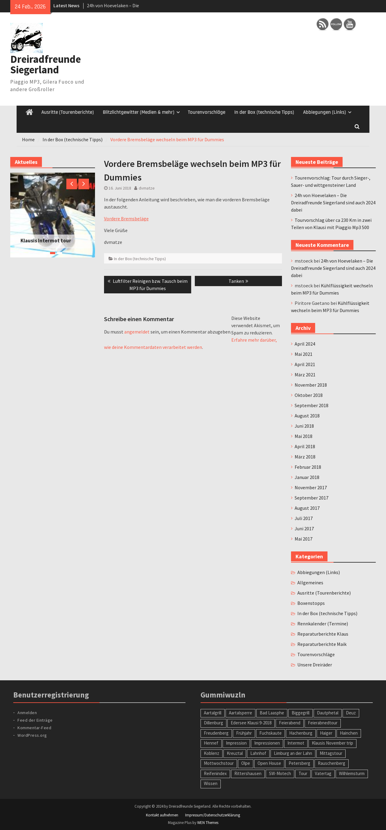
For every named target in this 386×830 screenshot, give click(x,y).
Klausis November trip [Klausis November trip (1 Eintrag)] (332, 743)
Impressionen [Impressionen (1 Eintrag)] (267, 743)
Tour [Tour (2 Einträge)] (303, 773)
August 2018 (307, 416)
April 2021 (305, 364)
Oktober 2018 (309, 395)
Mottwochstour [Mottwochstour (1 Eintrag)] (219, 763)
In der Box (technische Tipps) (264, 112)
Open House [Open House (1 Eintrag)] (269, 763)
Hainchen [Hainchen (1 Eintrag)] (349, 733)
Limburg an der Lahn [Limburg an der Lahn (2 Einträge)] (293, 753)
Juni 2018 (304, 426)
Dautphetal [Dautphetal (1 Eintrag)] (327, 713)
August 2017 (307, 508)
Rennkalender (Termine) (322, 624)
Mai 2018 (303, 436)
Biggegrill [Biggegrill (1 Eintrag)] (300, 713)
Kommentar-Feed (34, 727)
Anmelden (27, 712)
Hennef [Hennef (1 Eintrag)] (211, 743)
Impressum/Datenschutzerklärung (212, 815)
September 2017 (311, 498)
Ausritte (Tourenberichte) (67, 112)
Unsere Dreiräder (314, 665)
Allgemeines (310, 582)
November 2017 (311, 487)
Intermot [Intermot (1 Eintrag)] (295, 743)
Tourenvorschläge (206, 112)
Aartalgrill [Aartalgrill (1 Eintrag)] (212, 713)
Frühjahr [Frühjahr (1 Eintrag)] (244, 733)
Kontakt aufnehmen (162, 815)
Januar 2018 (307, 477)
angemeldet (137, 332)
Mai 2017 (303, 539)
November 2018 (311, 385)
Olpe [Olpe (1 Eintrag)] (245, 763)
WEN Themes (207, 822)
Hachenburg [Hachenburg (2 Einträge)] (300, 733)
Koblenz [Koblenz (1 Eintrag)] (211, 753)
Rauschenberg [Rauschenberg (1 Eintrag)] (331, 763)
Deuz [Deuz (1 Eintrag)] (351, 713)
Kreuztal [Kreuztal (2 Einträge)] (235, 753)
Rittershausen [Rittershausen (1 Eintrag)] (247, 773)
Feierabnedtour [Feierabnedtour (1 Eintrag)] (322, 723)
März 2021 (305, 375)
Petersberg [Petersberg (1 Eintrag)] (299, 763)
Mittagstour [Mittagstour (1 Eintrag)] (331, 753)
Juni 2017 (304, 528)
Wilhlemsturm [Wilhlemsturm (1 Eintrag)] (352, 773)
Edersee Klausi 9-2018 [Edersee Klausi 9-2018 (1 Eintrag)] (251, 723)
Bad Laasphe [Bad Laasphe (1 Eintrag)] (272, 713)
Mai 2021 (303, 354)
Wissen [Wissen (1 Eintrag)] (210, 783)
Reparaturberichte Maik (321, 644)
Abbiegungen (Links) (324, 112)
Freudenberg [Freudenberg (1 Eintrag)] (216, 733)
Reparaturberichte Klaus (322, 634)
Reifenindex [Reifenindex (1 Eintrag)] (215, 773)
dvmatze (147, 188)
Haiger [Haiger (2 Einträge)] (326, 733)
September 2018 (311, 405)
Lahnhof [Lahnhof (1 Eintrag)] (258, 753)
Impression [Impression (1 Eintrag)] (236, 743)
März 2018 (305, 457)
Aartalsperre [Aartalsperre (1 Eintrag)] (240, 713)
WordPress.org (32, 735)
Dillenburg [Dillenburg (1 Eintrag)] (213, 723)
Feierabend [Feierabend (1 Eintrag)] (289, 723)
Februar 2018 (308, 467)
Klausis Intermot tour (46, 240)
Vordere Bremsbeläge (126, 218)
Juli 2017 (304, 518)
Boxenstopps (311, 603)
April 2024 (305, 344)
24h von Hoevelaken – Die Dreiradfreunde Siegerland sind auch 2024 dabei (333, 202)
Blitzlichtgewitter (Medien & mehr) (138, 112)
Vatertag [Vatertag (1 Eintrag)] (323, 773)
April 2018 (305, 446)
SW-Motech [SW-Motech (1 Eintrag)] (280, 773)
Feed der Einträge (35, 720)
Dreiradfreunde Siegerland (45, 64)
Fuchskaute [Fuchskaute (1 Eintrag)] (270, 733)
